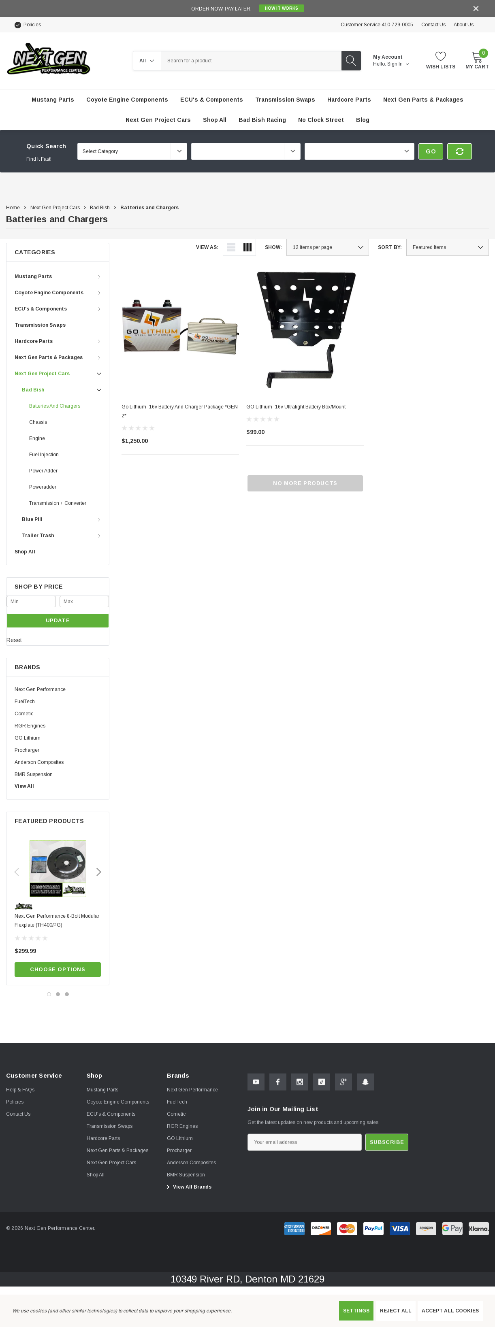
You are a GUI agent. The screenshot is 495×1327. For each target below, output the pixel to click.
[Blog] (363, 120)
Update (58, 620)
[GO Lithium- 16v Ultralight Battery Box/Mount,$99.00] (305, 328)
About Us (464, 25)
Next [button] (99, 872)
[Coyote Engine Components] (127, 99)
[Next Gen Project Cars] (158, 120)
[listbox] (447, 247)
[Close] (476, 8)
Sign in (398, 64)
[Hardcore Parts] (349, 99)
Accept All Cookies (450, 1311)
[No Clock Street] (321, 120)
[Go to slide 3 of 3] (67, 994)
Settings (356, 1311)
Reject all (396, 1311)
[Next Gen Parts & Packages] (423, 99)
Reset (14, 640)
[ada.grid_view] (247, 247)
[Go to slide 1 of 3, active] (49, 994)
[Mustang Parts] (53, 99)
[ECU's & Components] (211, 99)
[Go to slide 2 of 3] (58, 994)
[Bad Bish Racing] (262, 120)
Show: (273, 247)
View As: (207, 247)
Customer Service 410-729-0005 (377, 25)
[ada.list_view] (231, 247)
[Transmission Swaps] (285, 99)
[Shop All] (215, 120)
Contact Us (433, 25)
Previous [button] (16, 872)
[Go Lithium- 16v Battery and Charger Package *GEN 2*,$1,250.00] (180, 328)
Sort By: (390, 247)
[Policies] (27, 24)
